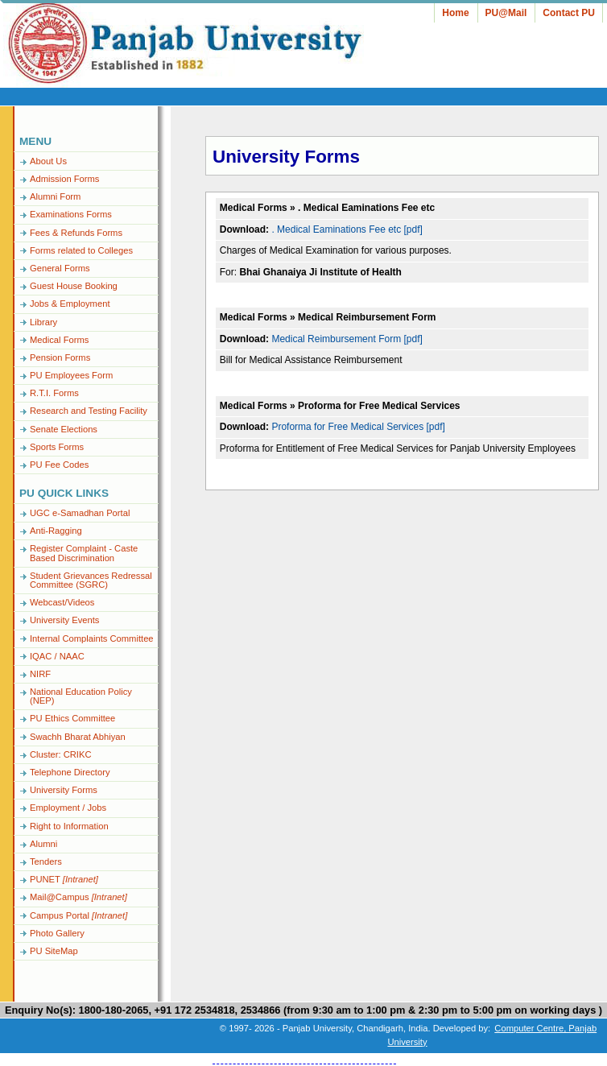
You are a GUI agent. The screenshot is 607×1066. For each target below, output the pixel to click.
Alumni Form (55, 196)
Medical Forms (59, 340)
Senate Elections (63, 429)
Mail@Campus (78, 897)
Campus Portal (78, 915)
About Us (48, 161)
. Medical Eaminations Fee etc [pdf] (346, 229)
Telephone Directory (70, 772)
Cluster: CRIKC (60, 754)
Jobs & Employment (70, 303)
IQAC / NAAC (57, 656)
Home (455, 13)
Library (43, 322)
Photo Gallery (57, 933)
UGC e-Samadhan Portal (80, 513)
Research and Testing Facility (88, 410)
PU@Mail (506, 13)
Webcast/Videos (62, 602)
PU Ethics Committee (72, 718)
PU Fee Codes (59, 464)
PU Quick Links (64, 493)
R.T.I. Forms (54, 393)
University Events (64, 620)
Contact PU (569, 13)
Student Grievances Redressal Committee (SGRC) (91, 580)
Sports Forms (57, 447)
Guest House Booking (74, 286)
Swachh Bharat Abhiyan (78, 737)
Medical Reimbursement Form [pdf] (346, 339)
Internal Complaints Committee (92, 638)
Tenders (46, 861)
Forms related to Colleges (81, 250)
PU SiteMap (54, 951)
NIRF (40, 674)
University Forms (63, 790)
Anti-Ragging (56, 530)
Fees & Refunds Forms (76, 233)
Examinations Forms (71, 214)
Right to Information (69, 826)
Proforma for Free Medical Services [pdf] (357, 426)
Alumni (43, 844)
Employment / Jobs (68, 807)
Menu (35, 141)
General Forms (60, 268)
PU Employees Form (71, 375)
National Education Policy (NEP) (81, 696)
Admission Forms (64, 179)
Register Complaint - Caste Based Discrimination (84, 552)
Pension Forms (60, 357)
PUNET (64, 879)
